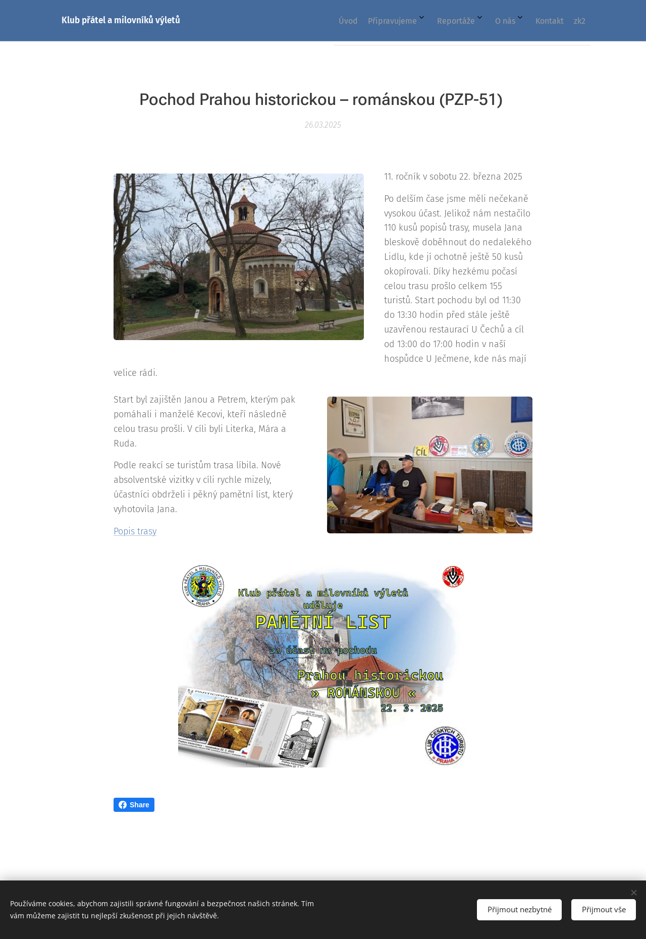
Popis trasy (135, 531)
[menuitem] (469, 20)
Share (134, 805)
